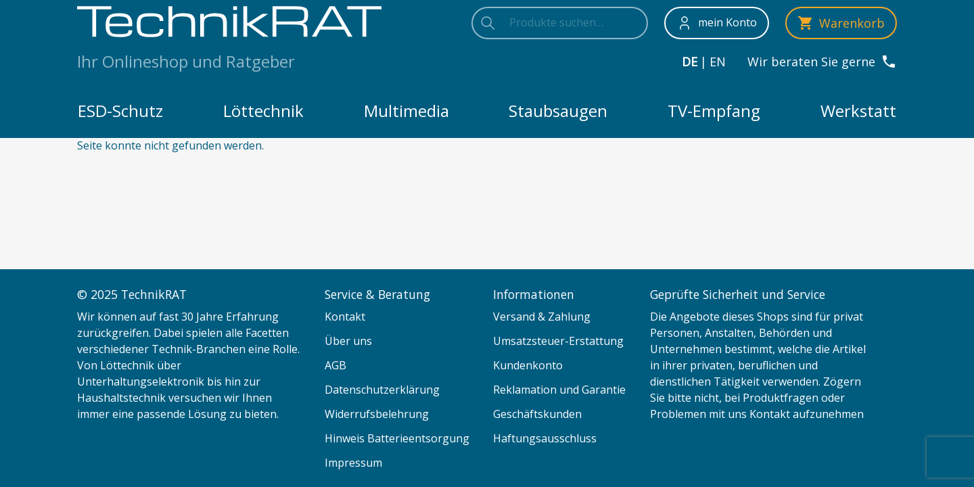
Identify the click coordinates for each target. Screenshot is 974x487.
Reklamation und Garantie (559, 389)
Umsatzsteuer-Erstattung (558, 340)
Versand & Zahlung (541, 316)
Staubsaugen (558, 110)
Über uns (348, 340)
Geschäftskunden (537, 414)
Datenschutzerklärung (382, 389)
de (689, 61)
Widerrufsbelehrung (377, 414)
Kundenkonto (528, 365)
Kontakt (345, 316)
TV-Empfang (714, 110)
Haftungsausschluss (545, 438)
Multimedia (406, 110)
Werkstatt (858, 110)
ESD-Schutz (120, 110)
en (718, 61)
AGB (335, 365)
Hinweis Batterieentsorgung (397, 438)
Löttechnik (263, 110)
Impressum (353, 462)
